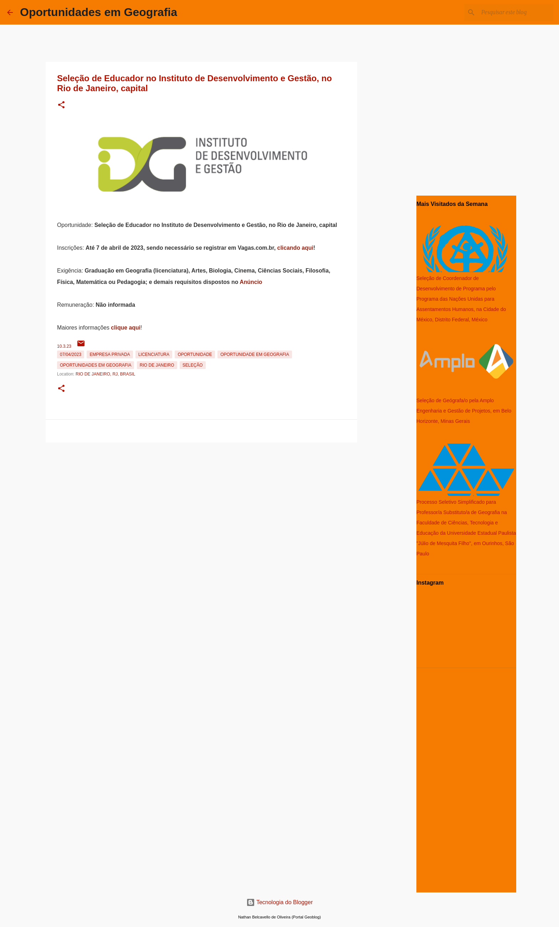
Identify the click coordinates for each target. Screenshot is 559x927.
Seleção (193, 365)
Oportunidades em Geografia (98, 12)
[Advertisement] (201, 495)
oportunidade (195, 354)
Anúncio (251, 282)
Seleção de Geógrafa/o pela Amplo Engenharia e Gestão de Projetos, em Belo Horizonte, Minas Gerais (463, 411)
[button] (61, 105)
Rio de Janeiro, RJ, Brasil (105, 374)
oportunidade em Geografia (254, 354)
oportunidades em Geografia (95, 365)
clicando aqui (295, 248)
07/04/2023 (70, 354)
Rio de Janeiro (157, 365)
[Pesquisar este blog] (515, 12)
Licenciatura (153, 354)
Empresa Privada (109, 354)
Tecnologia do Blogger (279, 902)
